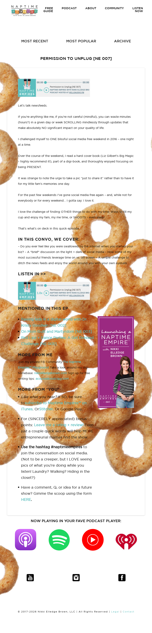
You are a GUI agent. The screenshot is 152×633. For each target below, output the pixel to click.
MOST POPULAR (81, 41)
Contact (128, 611)
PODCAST (69, 8)
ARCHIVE (122, 41)
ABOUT (90, 8)
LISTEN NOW (137, 9)
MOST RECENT (34, 41)
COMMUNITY (114, 8)
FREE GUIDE (48, 9)
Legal (115, 611)
